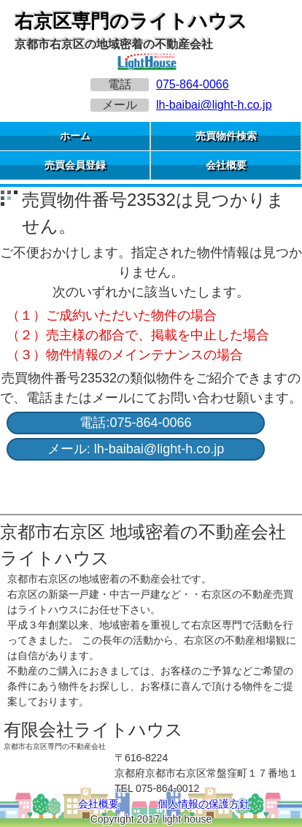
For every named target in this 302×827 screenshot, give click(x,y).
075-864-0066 (192, 84)
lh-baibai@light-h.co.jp (214, 105)
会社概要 (226, 165)
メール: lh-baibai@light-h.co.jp (135, 449)
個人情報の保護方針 (203, 803)
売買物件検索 (226, 136)
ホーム (75, 136)
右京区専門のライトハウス (131, 21)
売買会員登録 (75, 165)
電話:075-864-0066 (135, 422)
